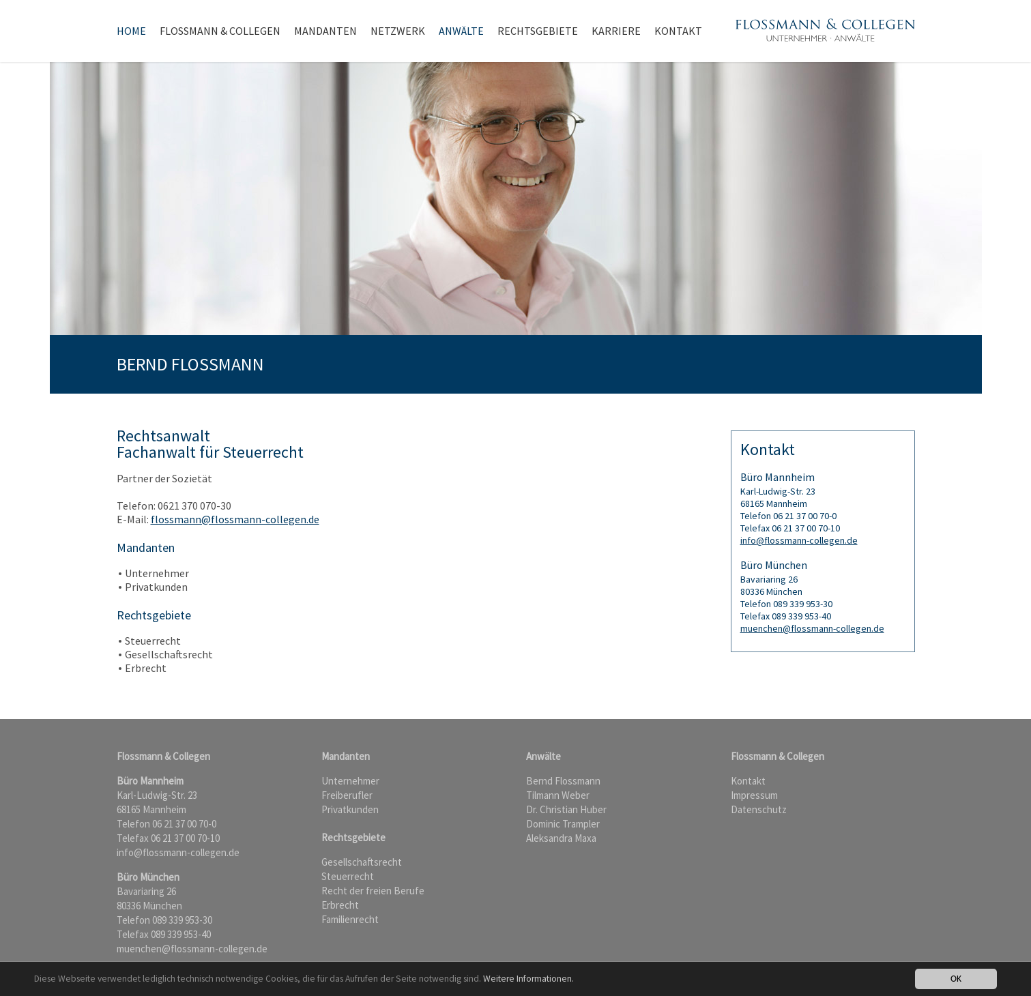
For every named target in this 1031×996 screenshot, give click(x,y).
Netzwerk (398, 31)
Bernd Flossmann (563, 780)
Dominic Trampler (563, 823)
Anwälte (461, 31)
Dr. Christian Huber (566, 809)
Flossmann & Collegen (220, 31)
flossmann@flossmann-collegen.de (235, 519)
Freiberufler (347, 795)
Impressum (754, 795)
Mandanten (325, 31)
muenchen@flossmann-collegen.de (812, 628)
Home (131, 31)
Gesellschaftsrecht (361, 861)
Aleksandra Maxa (561, 838)
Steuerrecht (347, 876)
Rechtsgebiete (537, 31)
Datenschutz (759, 809)
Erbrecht (340, 904)
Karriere (616, 31)
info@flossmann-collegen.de (799, 540)
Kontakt (678, 31)
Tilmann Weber (558, 795)
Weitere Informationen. (528, 978)
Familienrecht (350, 919)
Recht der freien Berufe (372, 890)
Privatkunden (350, 809)
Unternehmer (350, 780)
